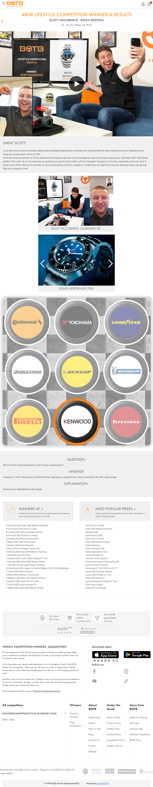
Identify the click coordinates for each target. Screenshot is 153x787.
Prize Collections (75, 724)
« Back (2, 21)
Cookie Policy (114, 734)
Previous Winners (74, 715)
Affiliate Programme (140, 734)
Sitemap (93, 751)
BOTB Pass (135, 740)
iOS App (134, 723)
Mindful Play (113, 728)
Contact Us (94, 740)
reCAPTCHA (103, 783)
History (92, 723)
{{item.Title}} (8, 719)
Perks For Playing (138, 717)
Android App (136, 728)
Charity (92, 745)
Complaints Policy (116, 740)
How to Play (95, 728)
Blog (91, 734)
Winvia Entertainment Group (47, 691)
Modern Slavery (115, 745)
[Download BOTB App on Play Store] (137, 654)
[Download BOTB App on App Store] (105, 656)
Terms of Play (113, 717)
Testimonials (94, 717)
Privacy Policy (114, 723)
